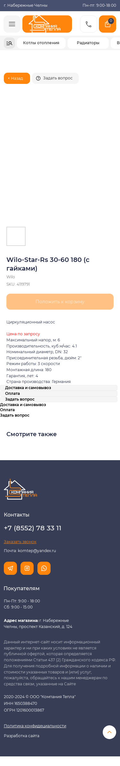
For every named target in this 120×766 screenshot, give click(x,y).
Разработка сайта (21, 736)
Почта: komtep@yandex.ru (30, 551)
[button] (55, 78)
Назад (17, 78)
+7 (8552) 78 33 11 (32, 528)
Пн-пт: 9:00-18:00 (99, 5)
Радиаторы (88, 43)
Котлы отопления (41, 43)
